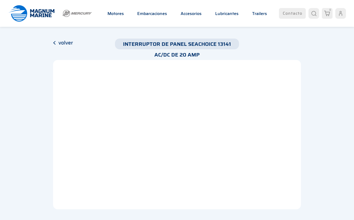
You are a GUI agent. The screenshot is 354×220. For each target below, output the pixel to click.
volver (63, 43)
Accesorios (191, 13)
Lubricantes (227, 13)
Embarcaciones (152, 13)
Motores (115, 13)
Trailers (259, 13)
